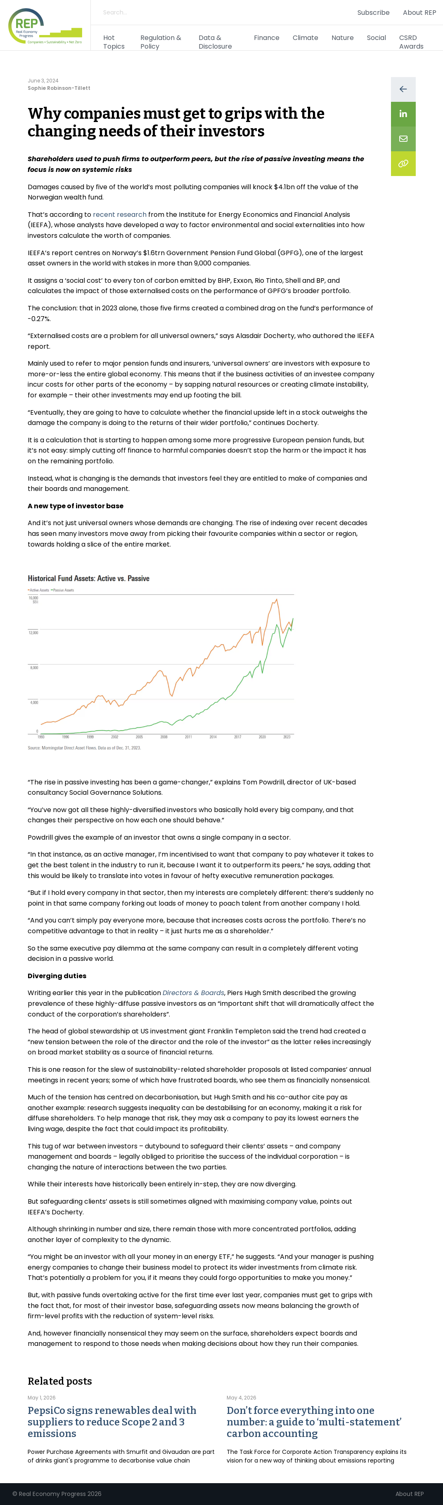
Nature (343, 37)
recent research (120, 214)
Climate (305, 37)
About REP (419, 12)
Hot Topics (114, 42)
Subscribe (374, 12)
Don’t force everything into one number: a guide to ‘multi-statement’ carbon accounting (314, 1422)
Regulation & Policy (160, 42)
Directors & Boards (193, 993)
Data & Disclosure (215, 42)
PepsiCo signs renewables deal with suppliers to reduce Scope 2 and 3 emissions (112, 1422)
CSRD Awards (411, 42)
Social (376, 37)
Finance (267, 37)
